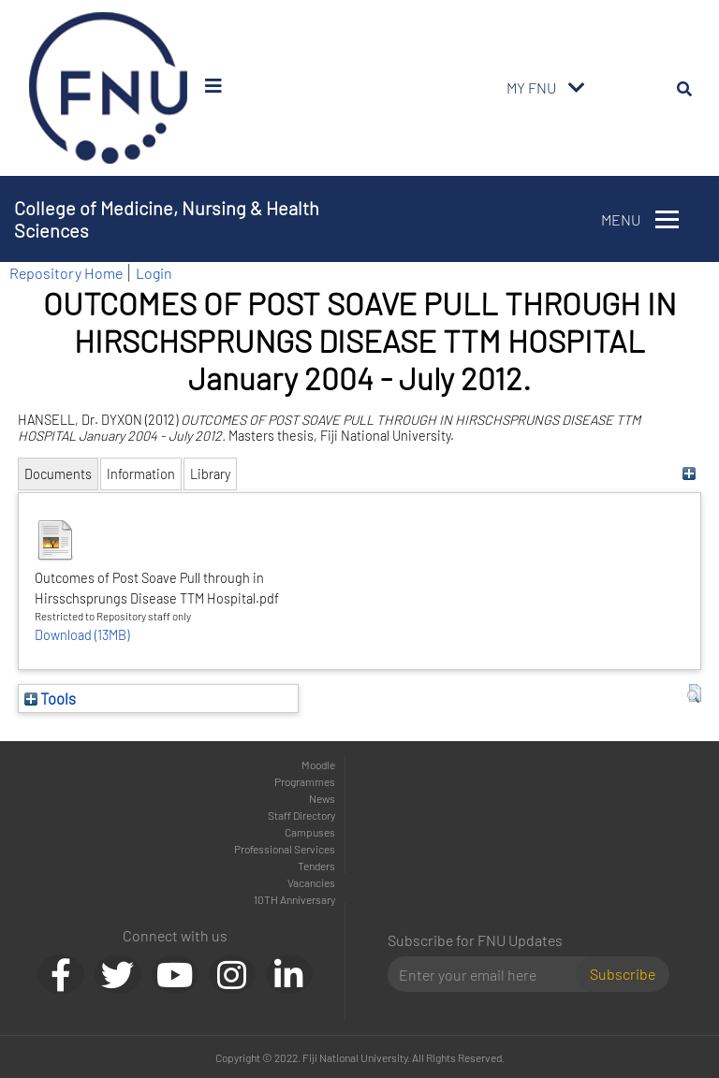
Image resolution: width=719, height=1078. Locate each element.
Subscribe (622, 974)
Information (141, 474)
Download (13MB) (82, 635)
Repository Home (66, 273)
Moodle (318, 764)
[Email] (489, 974)
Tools (50, 698)
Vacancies (311, 882)
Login (154, 273)
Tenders (316, 865)
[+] (689, 474)
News (322, 798)
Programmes (304, 781)
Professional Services (284, 848)
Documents (58, 474)
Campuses (310, 831)
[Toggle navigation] (576, 88)
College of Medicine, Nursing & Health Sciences (166, 219)
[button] (694, 693)
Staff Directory (301, 815)
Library (210, 474)
